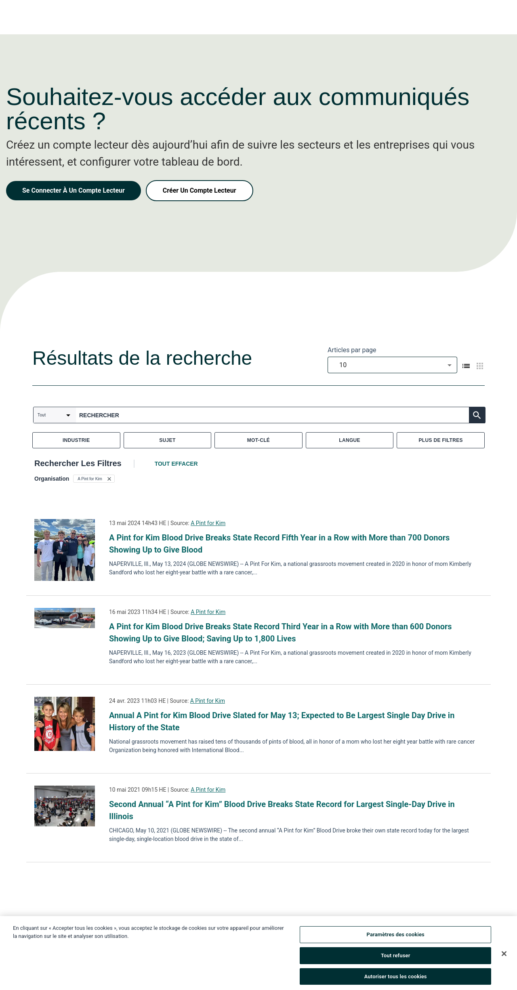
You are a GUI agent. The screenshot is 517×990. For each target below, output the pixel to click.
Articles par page (352, 350)
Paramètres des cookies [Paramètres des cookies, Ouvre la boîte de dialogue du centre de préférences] (396, 938)
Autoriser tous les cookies (395, 980)
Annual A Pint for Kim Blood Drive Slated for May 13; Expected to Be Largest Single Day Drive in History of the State (281, 721)
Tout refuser (395, 959)
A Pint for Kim (208, 523)
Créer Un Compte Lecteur (199, 190)
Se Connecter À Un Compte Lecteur (73, 190)
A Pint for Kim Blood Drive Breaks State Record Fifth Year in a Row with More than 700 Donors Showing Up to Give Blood (279, 544)
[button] (94, 479)
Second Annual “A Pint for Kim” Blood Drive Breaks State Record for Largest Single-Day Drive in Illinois (282, 810)
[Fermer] (504, 958)
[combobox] (392, 365)
